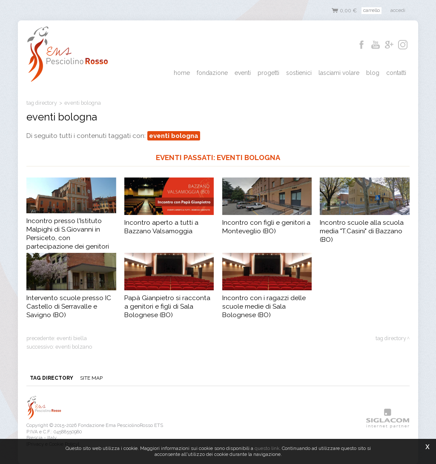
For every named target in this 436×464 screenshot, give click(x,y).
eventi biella (72, 338)
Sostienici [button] (299, 72)
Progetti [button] (268, 72)
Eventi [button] (243, 72)
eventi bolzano (73, 347)
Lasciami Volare (338, 72)
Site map (91, 378)
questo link (267, 448)
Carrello (371, 10)
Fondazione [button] (212, 72)
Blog (372, 72)
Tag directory (41, 103)
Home (182, 72)
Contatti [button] (396, 72)
